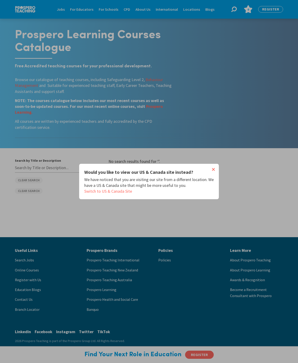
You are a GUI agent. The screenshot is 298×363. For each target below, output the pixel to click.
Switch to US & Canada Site (108, 191)
